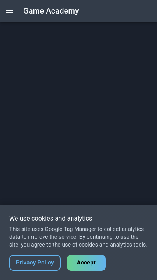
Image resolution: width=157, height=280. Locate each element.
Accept (86, 262)
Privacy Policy (35, 262)
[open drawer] (9, 11)
